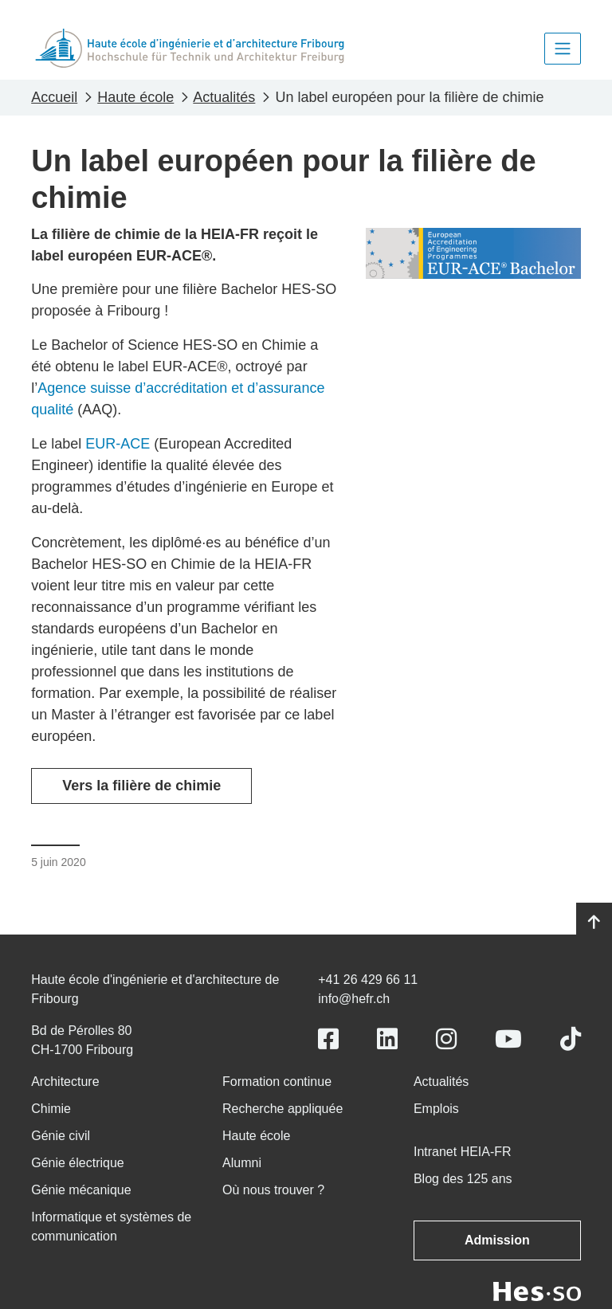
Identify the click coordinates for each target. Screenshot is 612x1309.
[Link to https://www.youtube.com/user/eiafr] (508, 1039)
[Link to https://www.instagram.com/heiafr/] (446, 1039)
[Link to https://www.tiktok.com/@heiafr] (570, 1039)
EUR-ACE (117, 444)
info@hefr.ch (354, 998)
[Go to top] (594, 923)
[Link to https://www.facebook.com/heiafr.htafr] (328, 1039)
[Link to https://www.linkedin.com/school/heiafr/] (387, 1039)
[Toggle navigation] (562, 49)
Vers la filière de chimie (141, 786)
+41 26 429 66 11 (368, 979)
